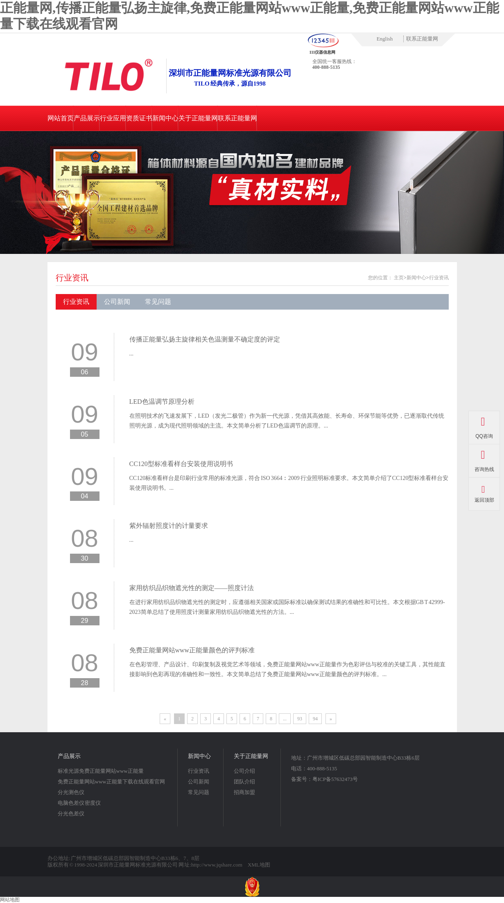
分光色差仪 (71, 813)
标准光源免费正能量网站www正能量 (101, 771)
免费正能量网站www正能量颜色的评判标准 (192, 650)
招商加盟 (244, 792)
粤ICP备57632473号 (335, 779)
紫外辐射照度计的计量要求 (168, 525)
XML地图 (259, 865)
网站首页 (60, 118)
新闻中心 (165, 118)
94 (315, 719)
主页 (399, 278)
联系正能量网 (422, 39)
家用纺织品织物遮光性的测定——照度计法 (191, 587)
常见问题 (158, 301)
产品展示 (87, 118)
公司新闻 (117, 301)
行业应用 (113, 118)
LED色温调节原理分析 (161, 401)
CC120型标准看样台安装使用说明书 (181, 463)
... (131, 354)
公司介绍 (244, 771)
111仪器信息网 (323, 52)
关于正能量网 (198, 118)
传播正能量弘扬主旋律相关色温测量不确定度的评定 (204, 339)
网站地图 (10, 900)
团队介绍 (244, 782)
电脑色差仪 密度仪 (79, 803)
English (385, 39)
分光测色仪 (71, 792)
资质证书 (139, 118)
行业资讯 (72, 277)
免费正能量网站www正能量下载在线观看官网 (111, 782)
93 (299, 719)
